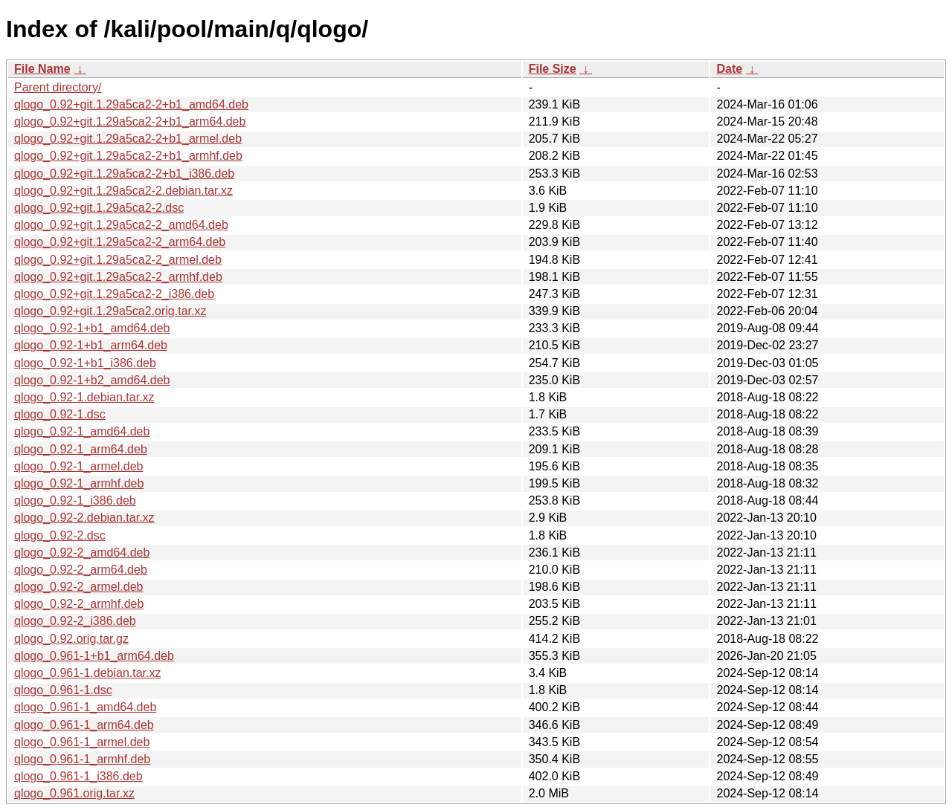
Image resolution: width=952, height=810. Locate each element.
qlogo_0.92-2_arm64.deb (80, 569)
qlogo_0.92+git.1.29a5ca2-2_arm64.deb (119, 242)
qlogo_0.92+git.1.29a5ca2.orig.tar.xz (110, 311)
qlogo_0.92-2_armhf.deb (79, 603)
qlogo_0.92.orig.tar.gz (71, 638)
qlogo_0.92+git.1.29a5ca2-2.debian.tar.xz (123, 190)
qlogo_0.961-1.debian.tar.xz (87, 673)
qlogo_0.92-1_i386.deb (75, 500)
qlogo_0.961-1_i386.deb (78, 776)
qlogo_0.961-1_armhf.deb (82, 759)
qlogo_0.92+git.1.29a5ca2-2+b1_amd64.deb (131, 104)
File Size (552, 68)
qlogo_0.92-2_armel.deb (78, 586)
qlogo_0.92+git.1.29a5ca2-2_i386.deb (114, 294)
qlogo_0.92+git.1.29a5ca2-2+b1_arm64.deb (129, 121)
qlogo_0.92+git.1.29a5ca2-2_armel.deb (118, 259)
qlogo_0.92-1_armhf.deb (79, 483)
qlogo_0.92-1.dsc (60, 414)
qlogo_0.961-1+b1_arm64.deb (94, 655)
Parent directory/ (57, 87)
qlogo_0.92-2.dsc (60, 535)
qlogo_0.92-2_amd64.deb (81, 552)
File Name (42, 68)
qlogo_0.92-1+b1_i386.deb (85, 363)
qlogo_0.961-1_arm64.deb (84, 725)
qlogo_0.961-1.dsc (63, 690)
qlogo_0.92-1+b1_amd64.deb (92, 328)
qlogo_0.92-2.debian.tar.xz (84, 517)
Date (729, 68)
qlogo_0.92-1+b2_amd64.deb (92, 380)
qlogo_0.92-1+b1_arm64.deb (90, 345)
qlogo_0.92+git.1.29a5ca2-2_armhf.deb (118, 276)
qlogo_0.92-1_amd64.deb (81, 431)
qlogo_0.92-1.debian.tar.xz (84, 397)
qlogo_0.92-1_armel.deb (78, 466)
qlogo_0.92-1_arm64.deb (80, 449)
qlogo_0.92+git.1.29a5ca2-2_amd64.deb (121, 224)
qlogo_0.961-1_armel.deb (81, 742)
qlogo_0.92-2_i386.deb (75, 621)
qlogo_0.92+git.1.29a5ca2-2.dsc (99, 207)
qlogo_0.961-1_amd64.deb (85, 707)
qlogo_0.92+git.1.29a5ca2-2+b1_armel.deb (128, 138)
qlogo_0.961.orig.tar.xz (74, 793)
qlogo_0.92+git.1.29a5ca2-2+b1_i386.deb (124, 173)
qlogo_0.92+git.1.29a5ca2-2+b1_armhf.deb (128, 155)
